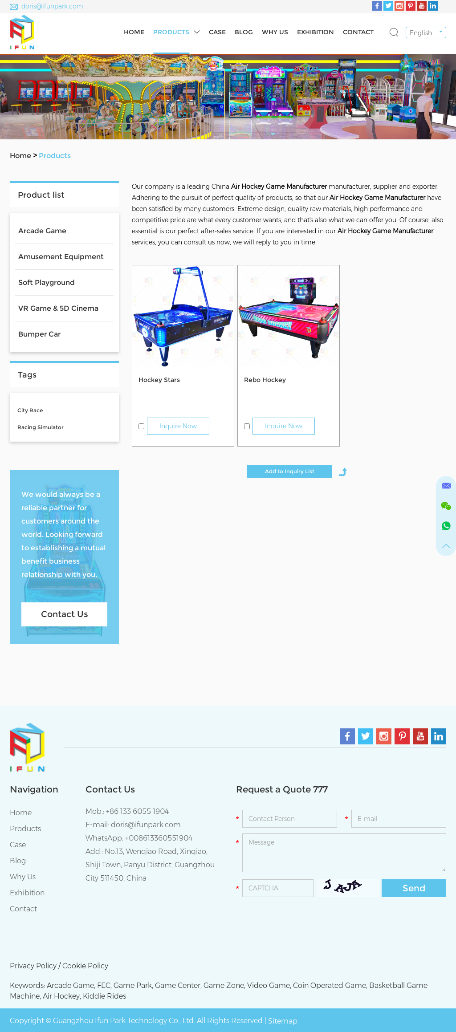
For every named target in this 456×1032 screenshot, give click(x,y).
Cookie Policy (85, 966)
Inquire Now (178, 426)
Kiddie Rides (104, 996)
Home (134, 32)
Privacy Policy (33, 966)
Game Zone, (224, 985)
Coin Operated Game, (330, 985)
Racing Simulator (40, 427)
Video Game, (269, 985)
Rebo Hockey (265, 380)
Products (171, 32)
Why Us (275, 32)
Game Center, (178, 985)
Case (217, 32)
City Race (30, 410)
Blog (244, 32)
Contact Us (64, 614)
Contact (358, 32)
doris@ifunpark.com (52, 6)
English (421, 33)
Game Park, (133, 985)
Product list (41, 195)
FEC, (104, 985)
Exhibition (315, 32)
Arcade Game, (71, 985)
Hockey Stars (159, 380)
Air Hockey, (62, 996)
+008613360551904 (158, 838)
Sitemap (282, 1021)
